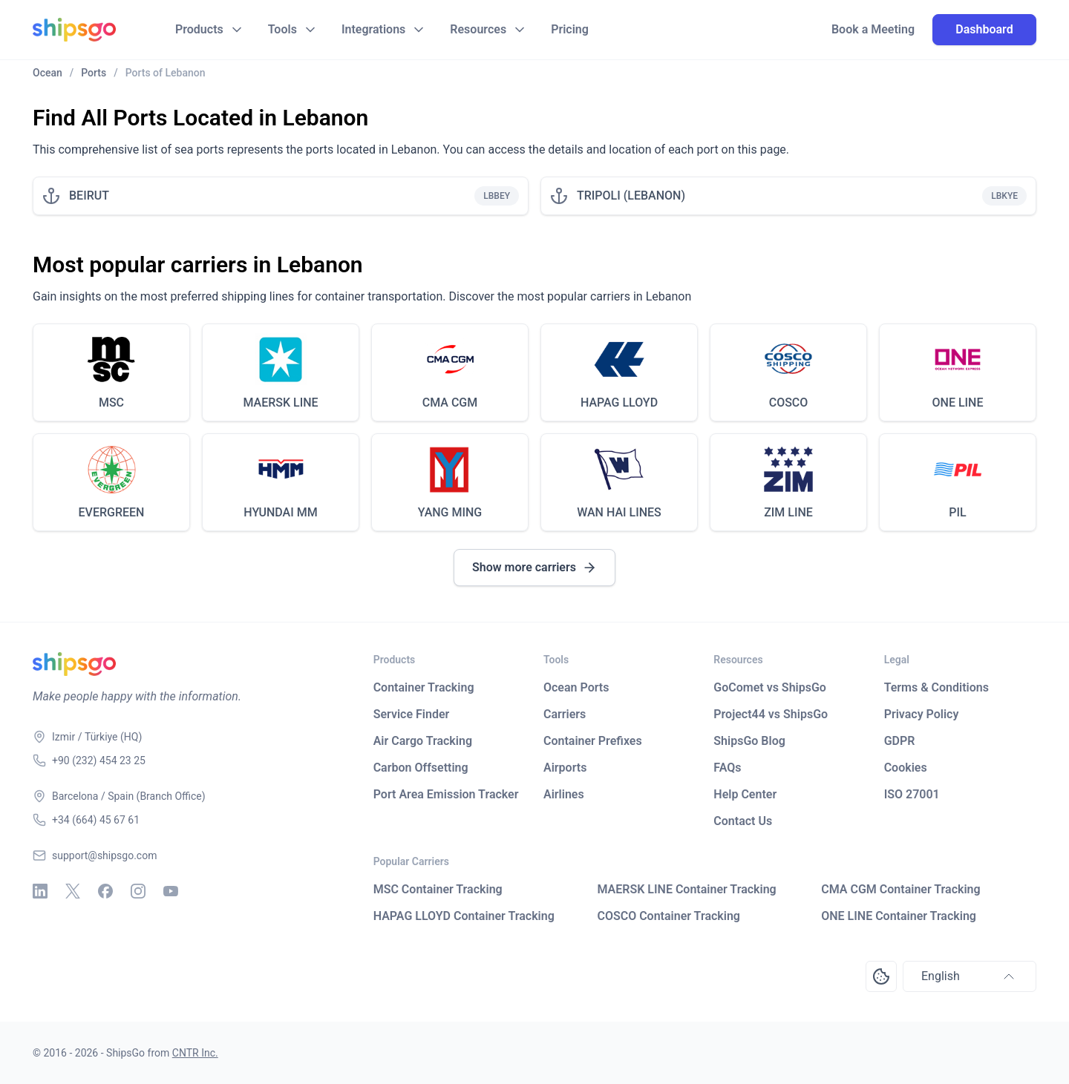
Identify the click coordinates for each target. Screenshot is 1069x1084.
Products (199, 29)
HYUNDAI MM (280, 512)
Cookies (905, 768)
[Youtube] (170, 891)
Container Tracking (423, 687)
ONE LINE (958, 402)
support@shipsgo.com (104, 855)
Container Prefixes (592, 741)
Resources (478, 29)
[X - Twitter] (72, 891)
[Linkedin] (40, 891)
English (969, 976)
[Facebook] (105, 891)
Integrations (373, 29)
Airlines (563, 794)
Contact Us (742, 821)
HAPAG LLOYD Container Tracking (464, 916)
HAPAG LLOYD (619, 402)
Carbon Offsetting (420, 768)
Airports (564, 768)
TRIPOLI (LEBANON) (631, 195)
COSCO (788, 402)
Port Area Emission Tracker (446, 794)
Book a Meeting (873, 30)
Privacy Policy (921, 714)
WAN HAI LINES (619, 512)
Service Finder (411, 714)
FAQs (727, 768)
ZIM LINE (788, 512)
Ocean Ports (576, 687)
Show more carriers (534, 567)
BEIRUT (89, 195)
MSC (111, 402)
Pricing (570, 29)
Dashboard (984, 29)
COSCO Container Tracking (668, 916)
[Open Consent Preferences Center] (881, 976)
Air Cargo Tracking (422, 741)
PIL (957, 512)
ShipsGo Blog (749, 741)
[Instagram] (138, 891)
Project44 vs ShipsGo (770, 714)
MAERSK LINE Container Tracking (686, 889)
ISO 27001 (912, 794)
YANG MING (450, 512)
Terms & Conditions (936, 687)
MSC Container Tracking (438, 889)
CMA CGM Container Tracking (900, 889)
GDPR (899, 741)
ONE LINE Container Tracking (898, 916)
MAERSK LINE (280, 402)
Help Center (745, 794)
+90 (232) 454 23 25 (99, 760)
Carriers (564, 714)
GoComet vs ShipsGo (769, 687)
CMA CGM (450, 402)
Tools (282, 29)
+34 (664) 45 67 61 (96, 820)
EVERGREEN (112, 512)
